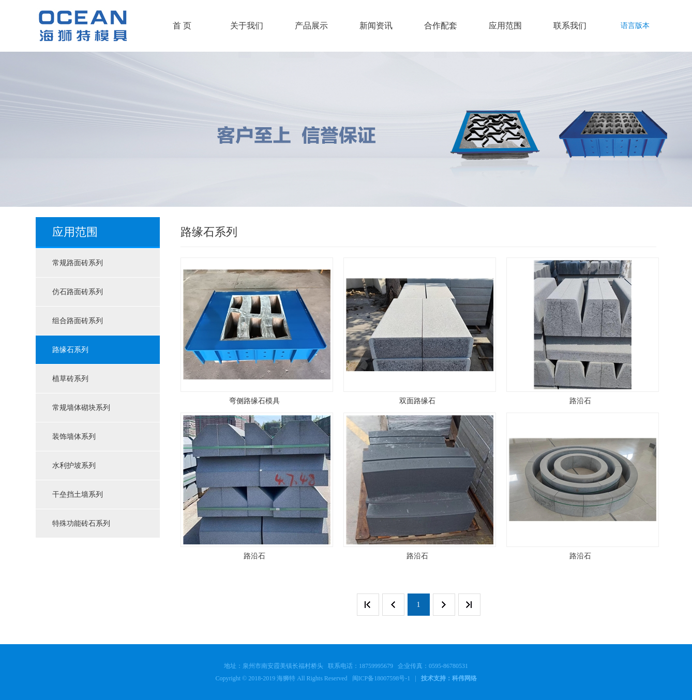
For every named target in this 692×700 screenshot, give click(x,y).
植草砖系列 (70, 379)
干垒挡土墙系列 (77, 494)
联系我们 (569, 25)
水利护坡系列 (74, 465)
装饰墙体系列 (74, 436)
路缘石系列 (70, 350)
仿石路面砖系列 (77, 292)
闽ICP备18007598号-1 (381, 678)
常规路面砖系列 (77, 263)
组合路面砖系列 (77, 321)
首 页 (182, 25)
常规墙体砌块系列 (81, 408)
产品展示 (311, 25)
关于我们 (246, 25)
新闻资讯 (376, 25)
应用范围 (505, 25)
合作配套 (440, 25)
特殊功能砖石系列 (81, 523)
